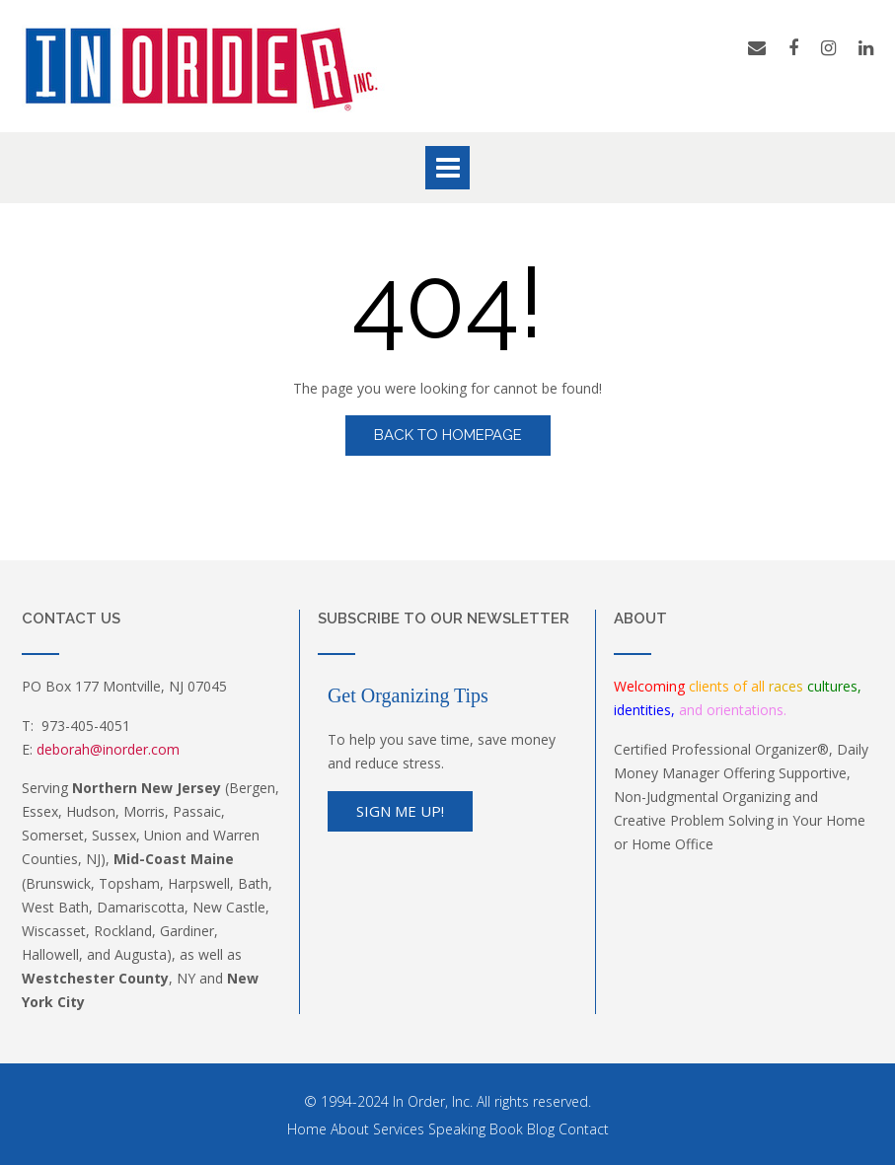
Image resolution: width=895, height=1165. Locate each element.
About (350, 1129)
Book (506, 1129)
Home (307, 1129)
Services (398, 1129)
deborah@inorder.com (108, 749)
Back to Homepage (448, 435)
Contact (584, 1129)
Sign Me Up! (400, 811)
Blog (541, 1129)
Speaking (456, 1129)
